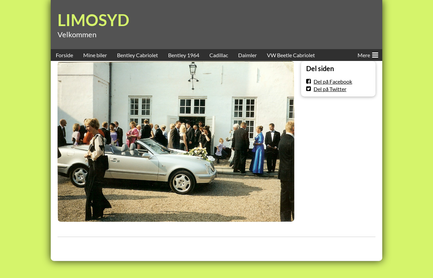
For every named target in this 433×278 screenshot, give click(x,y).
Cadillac (218, 55)
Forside (64, 55)
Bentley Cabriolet (137, 55)
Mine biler (95, 55)
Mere (368, 54)
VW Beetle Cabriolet (291, 55)
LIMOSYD (93, 19)
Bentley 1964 (183, 55)
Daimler (247, 55)
